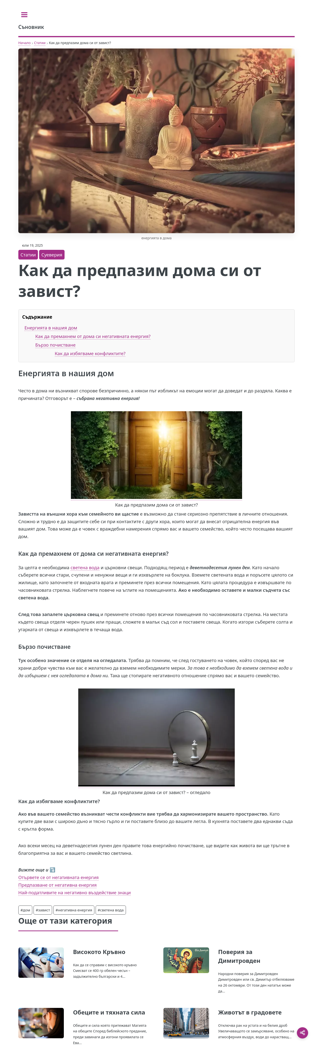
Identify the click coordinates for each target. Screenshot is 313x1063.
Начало (24, 42)
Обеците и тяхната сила (109, 1012)
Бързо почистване (55, 345)
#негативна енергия (74, 909)
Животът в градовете (250, 1012)
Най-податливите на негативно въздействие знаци (74, 892)
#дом (25, 909)
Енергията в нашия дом (50, 328)
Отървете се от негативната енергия (58, 877)
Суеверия (51, 255)
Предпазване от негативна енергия (57, 885)
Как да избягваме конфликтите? (90, 353)
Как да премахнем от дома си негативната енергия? (92, 336)
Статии (39, 42)
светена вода (84, 567)
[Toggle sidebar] (24, 14)
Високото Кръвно (99, 952)
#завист (43, 909)
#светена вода (111, 909)
